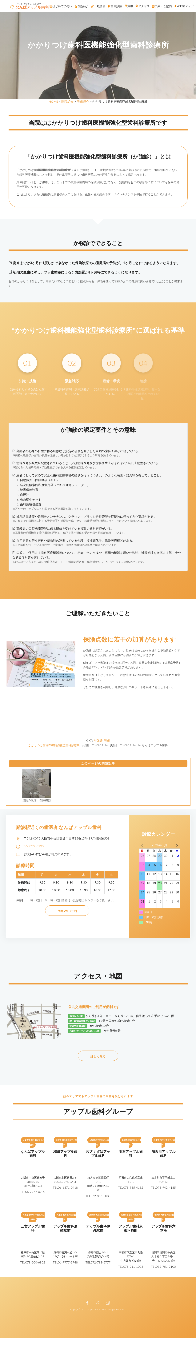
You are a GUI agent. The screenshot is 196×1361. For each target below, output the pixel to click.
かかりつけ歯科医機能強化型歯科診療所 (54, 745)
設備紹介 (83, 101)
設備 (107, 740)
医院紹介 (67, 101)
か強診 (98, 740)
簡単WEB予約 (67, 911)
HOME (53, 101)
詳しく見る (98, 1056)
